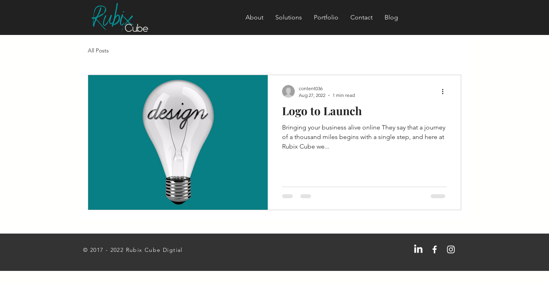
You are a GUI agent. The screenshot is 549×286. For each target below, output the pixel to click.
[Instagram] (451, 249)
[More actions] (445, 91)
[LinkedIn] (418, 249)
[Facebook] (434, 249)
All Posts (98, 50)
